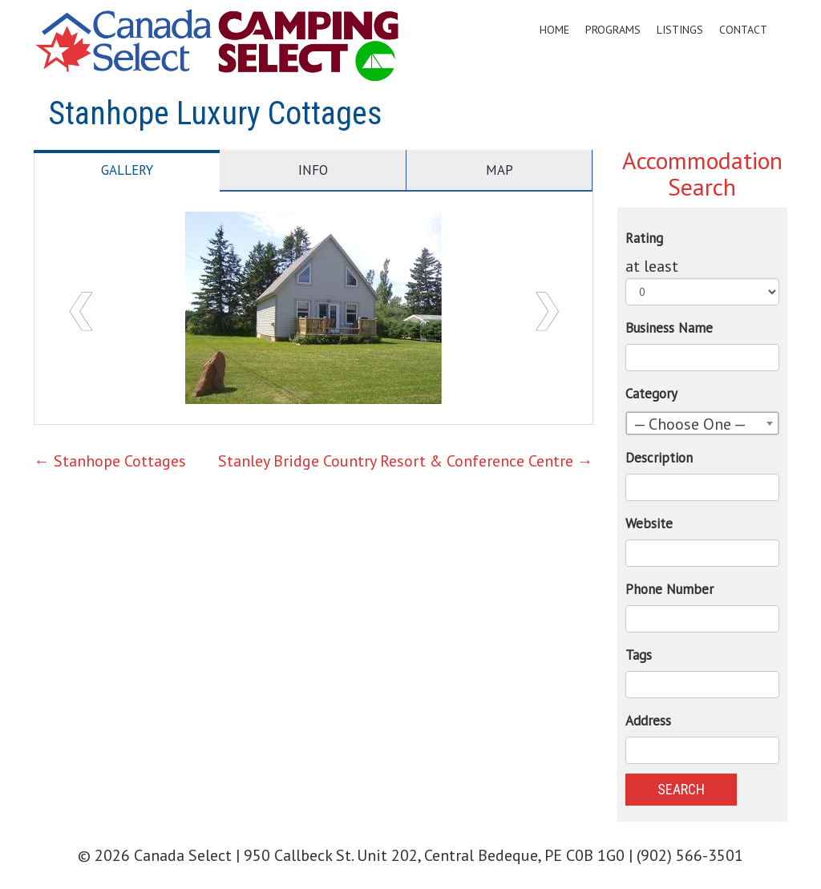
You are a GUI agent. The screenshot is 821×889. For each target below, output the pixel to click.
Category (651, 393)
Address (648, 720)
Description (659, 458)
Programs (613, 29)
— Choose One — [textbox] (689, 424)
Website (649, 523)
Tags (638, 655)
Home (554, 29)
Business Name (669, 328)
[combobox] (702, 423)
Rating (644, 238)
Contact (743, 29)
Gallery (127, 170)
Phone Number (669, 589)
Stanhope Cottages (110, 461)
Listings (680, 29)
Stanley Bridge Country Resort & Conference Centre (405, 461)
